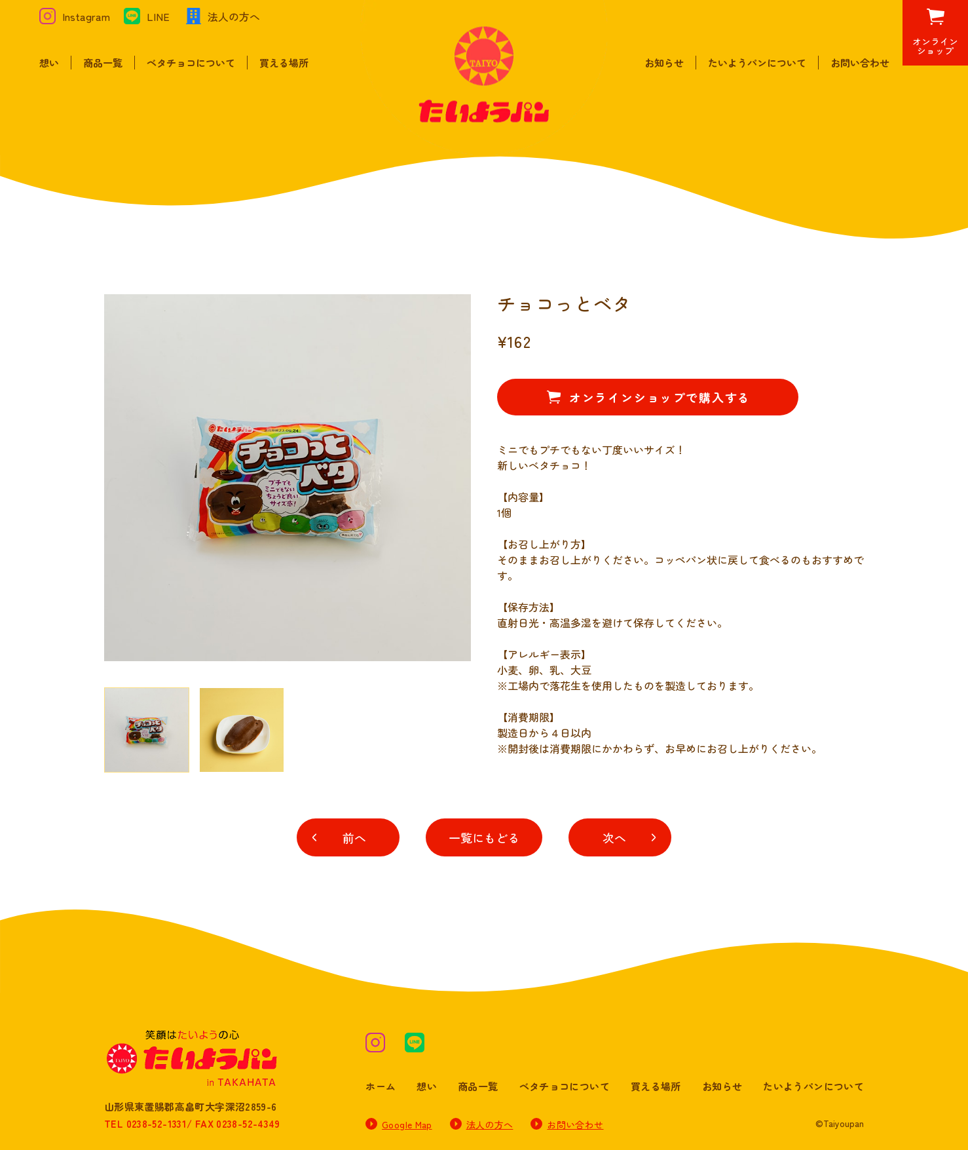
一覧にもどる (484, 837)
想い (49, 62)
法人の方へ (489, 1124)
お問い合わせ (859, 62)
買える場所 (283, 62)
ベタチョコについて (191, 62)
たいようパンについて (757, 62)
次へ (614, 837)
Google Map (407, 1124)
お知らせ (664, 62)
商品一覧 (102, 62)
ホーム (380, 1086)
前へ (354, 837)
